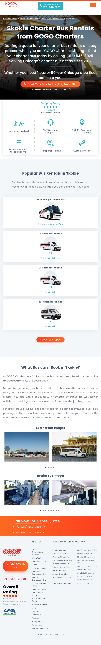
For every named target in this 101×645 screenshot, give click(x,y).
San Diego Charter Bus (61, 583)
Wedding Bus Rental (40, 604)
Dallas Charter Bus (59, 570)
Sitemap (35, 611)
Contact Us (36, 615)
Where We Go (37, 558)
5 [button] (51, 511)
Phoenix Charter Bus (85, 583)
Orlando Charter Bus (60, 564)
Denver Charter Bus (84, 570)
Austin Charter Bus (84, 580)
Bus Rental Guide (39, 568)
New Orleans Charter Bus (87, 566)
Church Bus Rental (39, 589)
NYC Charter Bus (59, 550)
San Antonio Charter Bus (87, 550)
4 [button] (54, 468)
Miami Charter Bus (84, 576)
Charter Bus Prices (39, 561)
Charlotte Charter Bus (86, 573)
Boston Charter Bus (60, 553)
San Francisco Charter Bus (86, 561)
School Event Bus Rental (39, 584)
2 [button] (49, 468)
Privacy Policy (37, 625)
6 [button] (54, 511)
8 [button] (59, 511)
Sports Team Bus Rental (39, 599)
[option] (26, 448)
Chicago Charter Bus (61, 557)
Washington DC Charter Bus (62, 578)
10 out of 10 (50, 110)
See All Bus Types (50, 339)
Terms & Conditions (40, 628)
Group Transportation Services (38, 552)
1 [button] (46, 468)
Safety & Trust (37, 621)
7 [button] (57, 511)
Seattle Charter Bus (85, 553)
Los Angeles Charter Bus (62, 560)
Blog (34, 608)
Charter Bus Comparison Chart (39, 572)
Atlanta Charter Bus (60, 574)
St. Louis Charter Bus (85, 557)
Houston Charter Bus (60, 567)
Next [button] (94, 448)
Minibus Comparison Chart (39, 578)
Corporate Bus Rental (38, 593)
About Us (35, 618)
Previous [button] (7, 448)
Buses (34, 565)
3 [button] (51, 468)
